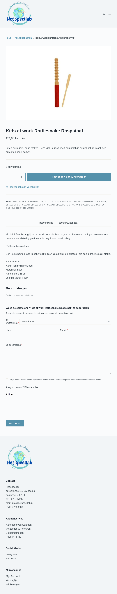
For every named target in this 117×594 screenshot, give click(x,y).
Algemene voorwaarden (19, 524)
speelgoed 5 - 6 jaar (18, 204)
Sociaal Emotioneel (69, 201)
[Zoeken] (104, 14)
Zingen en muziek (24, 208)
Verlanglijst (12, 580)
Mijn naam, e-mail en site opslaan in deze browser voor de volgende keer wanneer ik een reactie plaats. (55, 380)
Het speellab (13, 487)
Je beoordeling (14, 345)
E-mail (64, 330)
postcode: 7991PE (16, 495)
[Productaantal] (16, 177)
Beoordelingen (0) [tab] (68, 223)
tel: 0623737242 (14, 499)
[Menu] (109, 13)
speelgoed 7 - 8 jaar (43, 204)
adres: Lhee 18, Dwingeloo (20, 491)
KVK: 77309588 (14, 507)
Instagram (11, 554)
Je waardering (12, 321)
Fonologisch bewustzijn (28, 201)
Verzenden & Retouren (18, 528)
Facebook (11, 558)
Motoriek (50, 201)
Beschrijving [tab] (46, 223)
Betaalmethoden (15, 533)
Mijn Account (13, 576)
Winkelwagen (13, 584)
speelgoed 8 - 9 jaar (68, 204)
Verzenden (15, 423)
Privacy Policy (13, 537)
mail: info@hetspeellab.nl (19, 503)
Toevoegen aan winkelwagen (69, 176)
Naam (9, 330)
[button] (22, 187)
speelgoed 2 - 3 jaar (94, 201)
